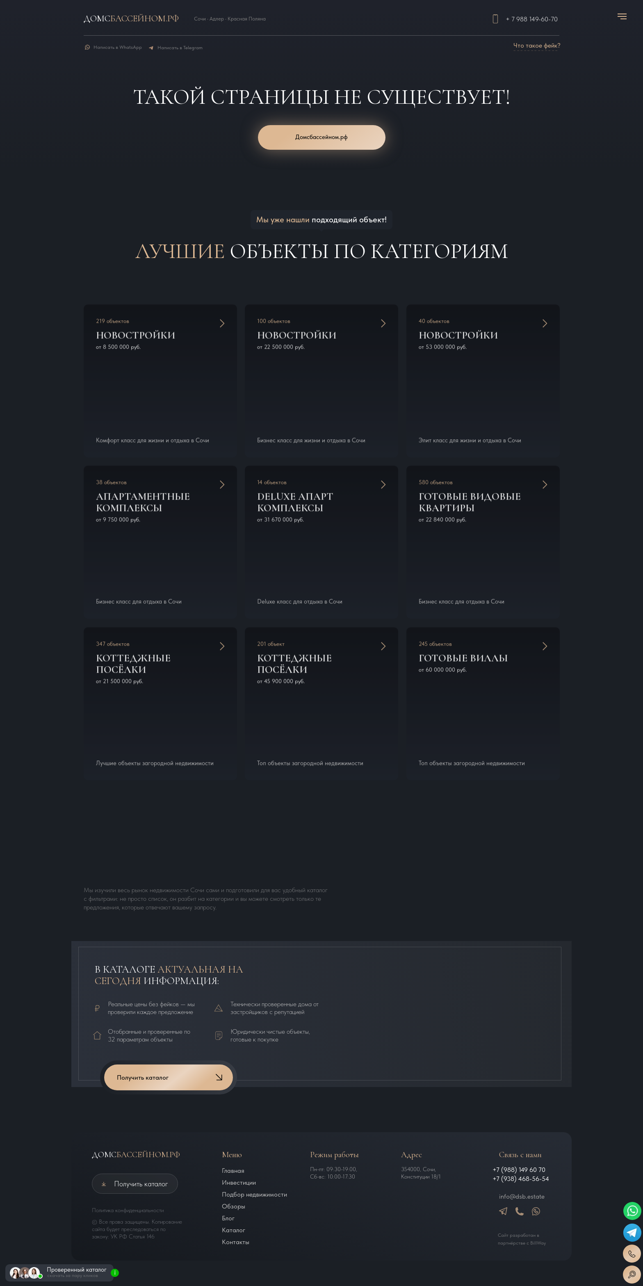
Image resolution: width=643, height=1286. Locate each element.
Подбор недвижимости (254, 1194)
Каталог (233, 1230)
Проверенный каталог (77, 1269)
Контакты (235, 1242)
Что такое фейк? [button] (537, 45)
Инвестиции (239, 1182)
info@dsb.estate (522, 1196)
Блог (228, 1218)
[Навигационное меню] (622, 16)
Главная (233, 1170)
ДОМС (136, 1155)
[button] (632, 1274)
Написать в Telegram (180, 47)
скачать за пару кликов (72, 1275)
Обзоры (233, 1206)
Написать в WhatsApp (117, 47)
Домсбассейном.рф (321, 137)
